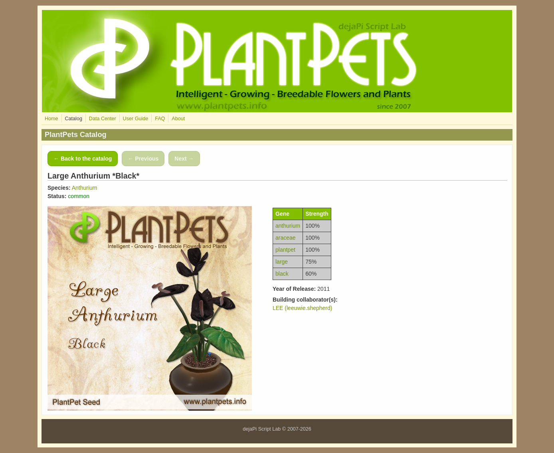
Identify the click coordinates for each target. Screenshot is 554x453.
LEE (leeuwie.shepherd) (302, 308)
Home (51, 118)
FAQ (160, 118)
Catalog (73, 118)
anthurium (287, 226)
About (178, 118)
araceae (285, 237)
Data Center (102, 118)
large (281, 261)
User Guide (135, 118)
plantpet (285, 249)
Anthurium (84, 188)
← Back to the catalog (82, 158)
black (282, 273)
